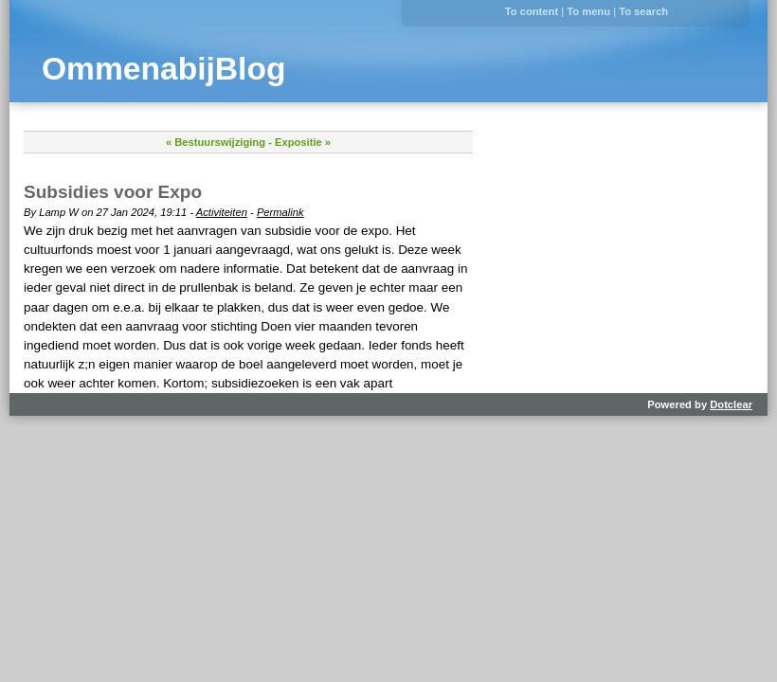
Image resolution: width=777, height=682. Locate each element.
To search (643, 11)
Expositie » (303, 142)
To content (531, 11)
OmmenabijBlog (163, 68)
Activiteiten (221, 212)
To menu (588, 11)
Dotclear (731, 404)
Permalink (280, 212)
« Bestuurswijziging (215, 142)
